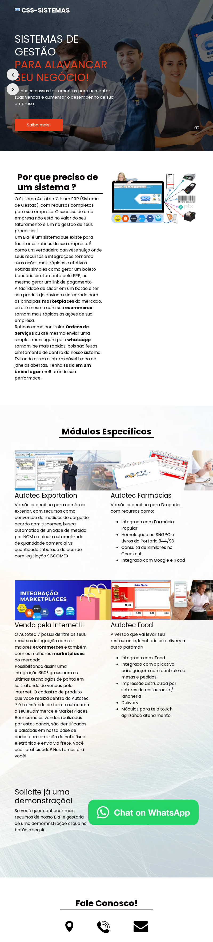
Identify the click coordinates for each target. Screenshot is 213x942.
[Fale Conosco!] (143, 812)
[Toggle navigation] (191, 10)
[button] (13, 75)
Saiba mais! (39, 125)
